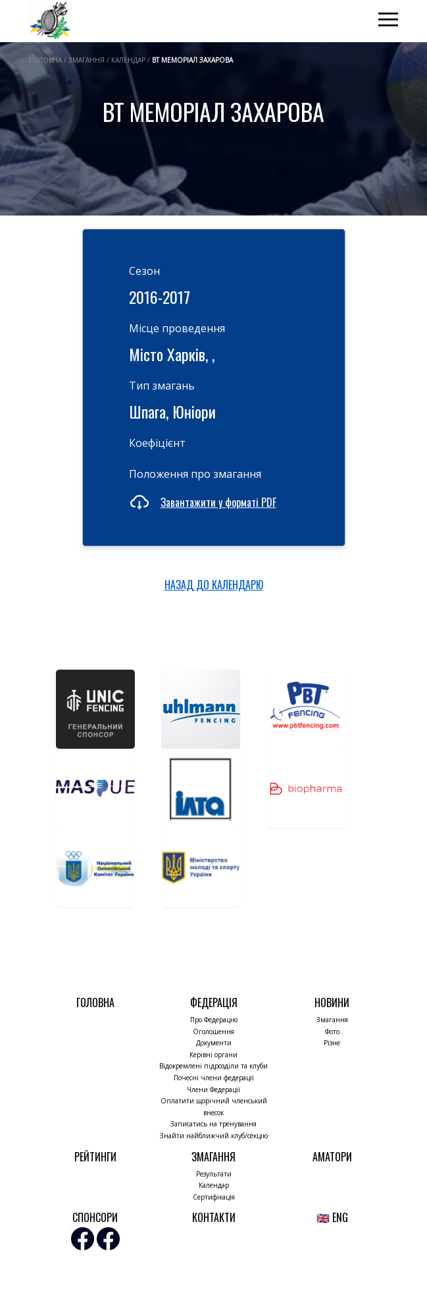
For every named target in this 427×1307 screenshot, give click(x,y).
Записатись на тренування (213, 1123)
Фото (332, 1031)
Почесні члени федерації (214, 1077)
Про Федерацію (214, 1019)
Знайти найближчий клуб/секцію (214, 1135)
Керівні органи (213, 1054)
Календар (214, 1185)
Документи (214, 1042)
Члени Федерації (213, 1089)
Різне (332, 1042)
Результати (214, 1173)
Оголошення (213, 1031)
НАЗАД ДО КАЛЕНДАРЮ (213, 584)
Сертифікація (214, 1197)
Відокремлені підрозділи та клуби (213, 1065)
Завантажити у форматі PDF (218, 502)
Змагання (332, 1019)
